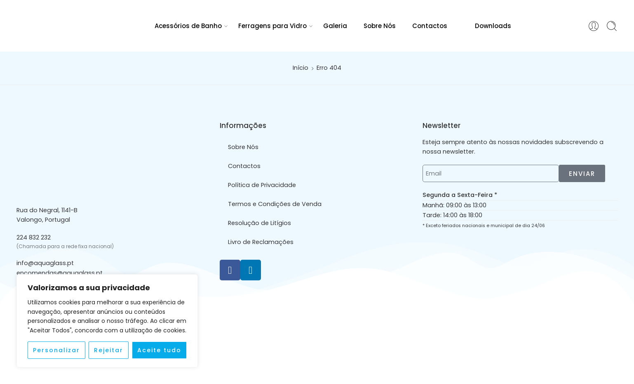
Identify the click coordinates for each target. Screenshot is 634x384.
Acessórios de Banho (188, 25)
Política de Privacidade (262, 185)
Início (300, 68)
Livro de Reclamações (261, 242)
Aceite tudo (159, 350)
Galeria (335, 25)
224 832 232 (33, 237)
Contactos (429, 25)
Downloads (487, 25)
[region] (107, 320)
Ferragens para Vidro (272, 25)
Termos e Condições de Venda (275, 204)
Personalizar (56, 350)
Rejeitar (108, 350)
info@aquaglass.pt (45, 263)
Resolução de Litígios (259, 223)
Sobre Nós (380, 25)
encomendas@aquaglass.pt (59, 273)
